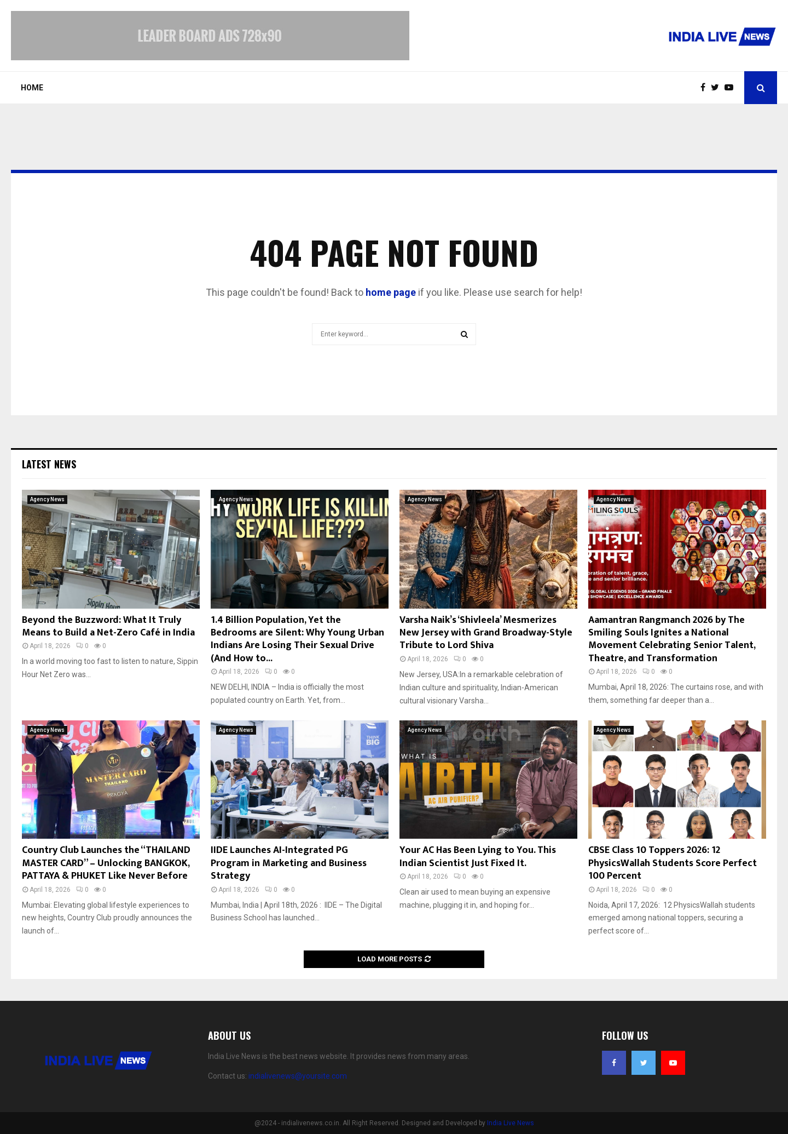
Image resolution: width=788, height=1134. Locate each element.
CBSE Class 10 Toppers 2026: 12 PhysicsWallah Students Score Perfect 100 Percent (672, 863)
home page (391, 292)
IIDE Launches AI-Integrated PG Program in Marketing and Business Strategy (289, 863)
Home (32, 87)
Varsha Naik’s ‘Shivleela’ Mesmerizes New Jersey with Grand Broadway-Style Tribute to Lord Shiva (485, 633)
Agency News (47, 499)
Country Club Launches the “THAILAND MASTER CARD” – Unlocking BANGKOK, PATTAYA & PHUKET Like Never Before (106, 863)
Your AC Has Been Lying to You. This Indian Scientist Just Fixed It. (477, 856)
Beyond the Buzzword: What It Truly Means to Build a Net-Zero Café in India (108, 626)
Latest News (49, 464)
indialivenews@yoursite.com (297, 1076)
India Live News (510, 1123)
